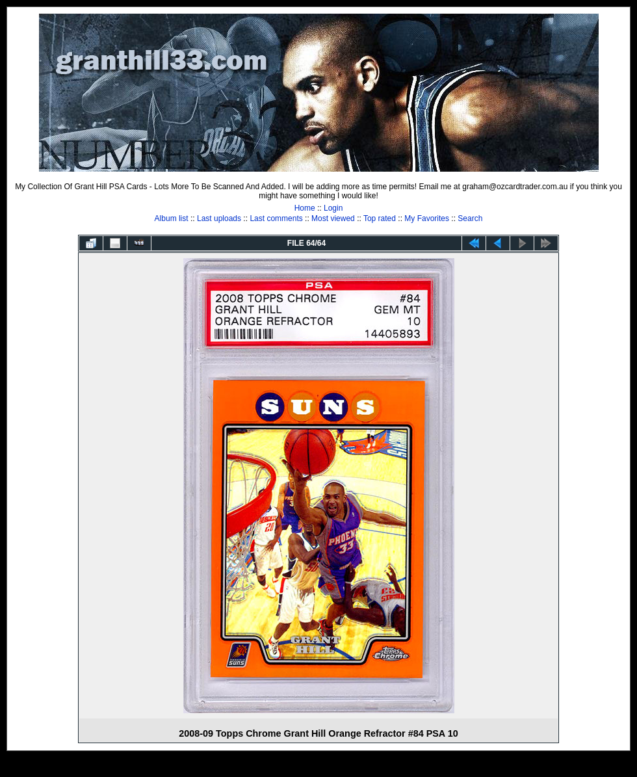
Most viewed (333, 218)
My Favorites (426, 218)
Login (333, 208)
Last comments (276, 218)
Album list (171, 218)
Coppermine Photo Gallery (334, 767)
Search (470, 218)
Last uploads (219, 218)
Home (304, 208)
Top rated (379, 218)
